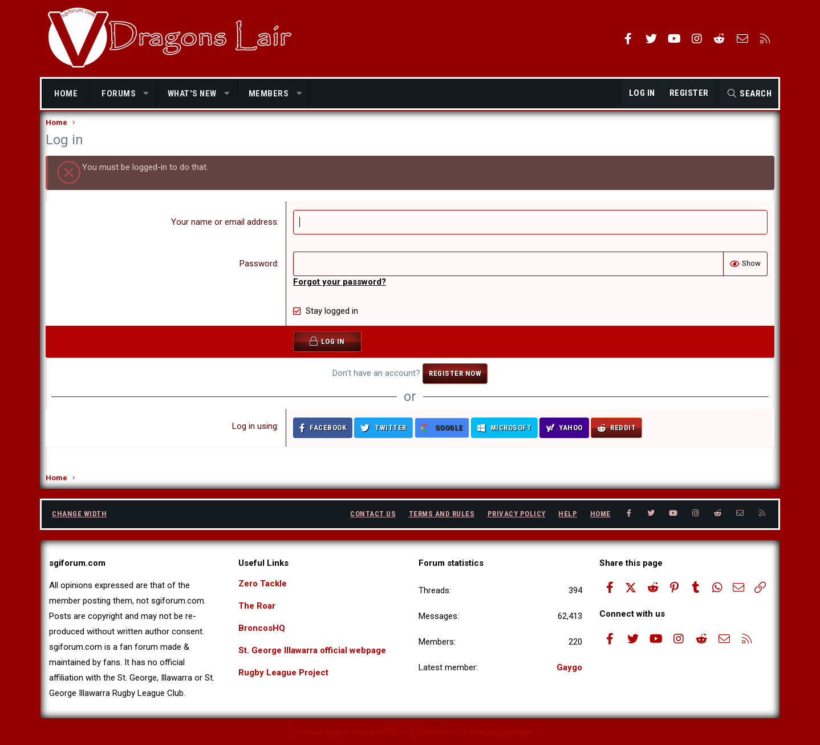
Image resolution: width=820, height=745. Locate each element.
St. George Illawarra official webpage (312, 650)
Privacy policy (517, 514)
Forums (119, 93)
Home (66, 93)
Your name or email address (225, 233)
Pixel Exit (517, 732)
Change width (79, 514)
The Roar (256, 606)
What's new (192, 93)
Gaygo (569, 667)
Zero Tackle (262, 583)
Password (259, 275)
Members (269, 93)
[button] (146, 93)
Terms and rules (442, 514)
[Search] (749, 93)
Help (567, 514)
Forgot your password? (340, 293)
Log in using (255, 437)
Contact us (373, 514)
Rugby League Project (283, 672)
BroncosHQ (261, 628)
